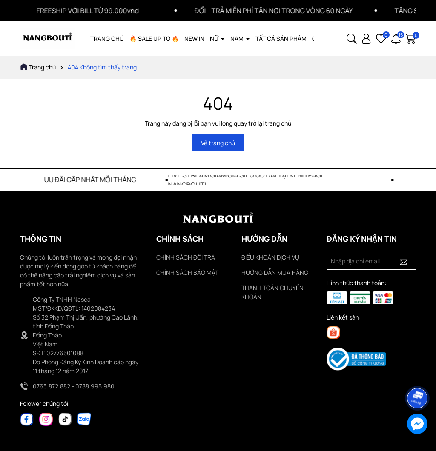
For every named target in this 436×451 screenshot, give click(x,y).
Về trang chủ (218, 143)
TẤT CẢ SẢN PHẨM (281, 38)
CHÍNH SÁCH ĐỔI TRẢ (185, 257)
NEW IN (194, 38)
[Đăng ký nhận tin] (403, 261)
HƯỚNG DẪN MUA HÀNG (274, 272)
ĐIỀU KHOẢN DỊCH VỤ (270, 257)
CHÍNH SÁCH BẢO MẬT (187, 272)
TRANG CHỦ (107, 38)
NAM (237, 38)
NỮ (215, 38)
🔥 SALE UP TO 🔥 (154, 38)
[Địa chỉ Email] (371, 261)
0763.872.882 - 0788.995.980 (74, 386)
